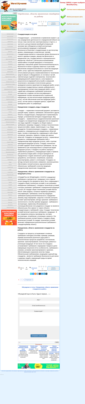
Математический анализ (10, 119)
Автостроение (10, 36)
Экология (10, 202)
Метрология (10, 134)
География (10, 64)
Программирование (10, 152)
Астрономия (10, 46)
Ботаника (10, 56)
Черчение (10, 199)
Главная (30, 0)
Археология (10, 41)
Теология (10, 177)
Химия (10, 197)
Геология (10, 66)
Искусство (10, 91)
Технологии (10, 179)
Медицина (10, 127)
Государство (10, 69)
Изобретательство (10, 81)
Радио (10, 162)
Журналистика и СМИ (10, 76)
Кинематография (10, 96)
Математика (10, 117)
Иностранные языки (10, 84)
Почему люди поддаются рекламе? (33, 347)
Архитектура (10, 44)
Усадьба (10, 184)
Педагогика (10, 144)
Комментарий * (38, 311)
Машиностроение (10, 124)
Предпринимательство (10, 49)
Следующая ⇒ (29, 29)
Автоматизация (10, 34)
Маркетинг (10, 114)
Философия (10, 192)
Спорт (10, 169)
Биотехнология (10, 54)
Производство (10, 154)
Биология (10, 51)
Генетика (10, 61)
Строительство (10, 174)
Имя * (38, 300)
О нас (37, 0)
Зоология (10, 79)
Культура (10, 104)
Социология (10, 167)
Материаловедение (10, 122)
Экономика (10, 204)
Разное (10, 164)
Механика (10, 137)
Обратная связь (33, 2)
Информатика (10, 86)
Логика (10, 111)
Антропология (10, 39)
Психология (10, 159)
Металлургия (10, 132)
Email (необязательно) (38, 305)
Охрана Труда (10, 142)
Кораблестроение (10, 99)
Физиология (10, 189)
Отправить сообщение (38, 335)
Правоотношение (10, 149)
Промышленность (10, 157)
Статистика (10, 172)
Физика (10, 187)
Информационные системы (10, 89)
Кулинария (10, 101)
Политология (10, 147)
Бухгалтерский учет (10, 59)
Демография (10, 71)
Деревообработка (10, 74)
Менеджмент (10, 129)
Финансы (10, 194)
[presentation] (31, 331)
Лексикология (10, 106)
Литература (10, 109)
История (10, 94)
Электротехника (10, 207)
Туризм (10, 182)
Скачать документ (53, 23)
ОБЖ (10, 139)
